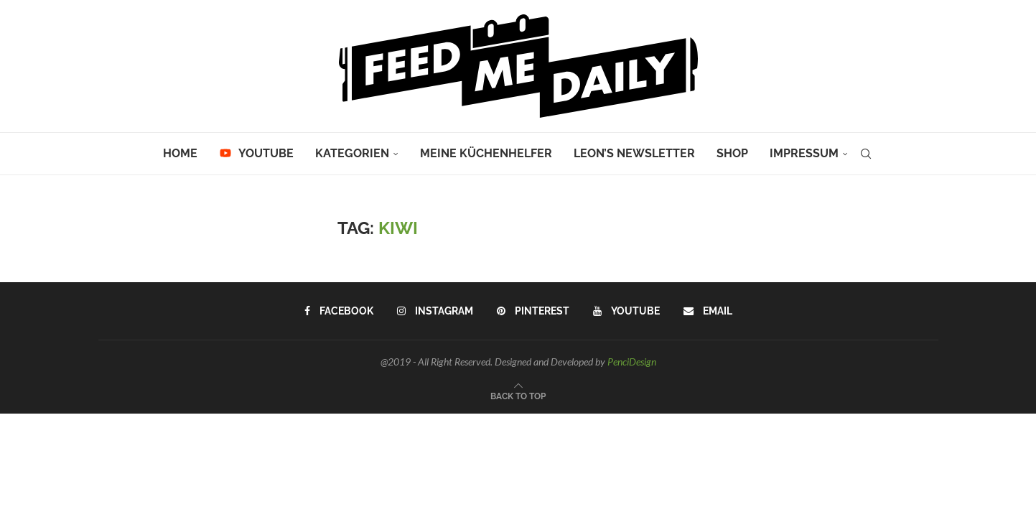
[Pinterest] (533, 311)
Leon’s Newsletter (634, 153)
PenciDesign (631, 361)
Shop (732, 153)
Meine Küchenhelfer (486, 153)
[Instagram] (435, 311)
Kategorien (352, 153)
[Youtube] (626, 311)
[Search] (866, 153)
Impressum (804, 153)
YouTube (256, 153)
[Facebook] (338, 311)
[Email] (707, 311)
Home (180, 153)
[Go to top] (518, 394)
